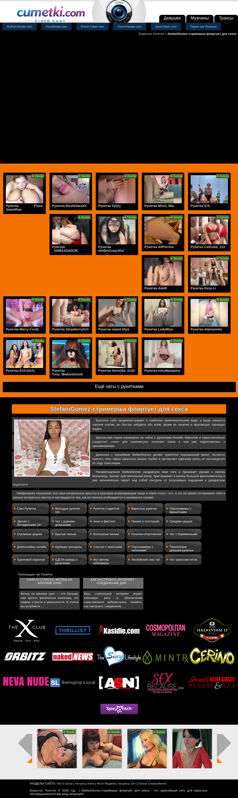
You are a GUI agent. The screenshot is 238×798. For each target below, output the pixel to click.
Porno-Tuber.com (92, 26)
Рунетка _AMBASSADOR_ (65, 248)
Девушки (172, 18)
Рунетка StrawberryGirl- (70, 329)
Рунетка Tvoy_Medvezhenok (67, 372)
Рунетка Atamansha (206, 329)
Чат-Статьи (65, 783)
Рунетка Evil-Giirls (20, 370)
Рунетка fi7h (200, 206)
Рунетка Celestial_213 (208, 247)
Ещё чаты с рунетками (119, 386)
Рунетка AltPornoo (159, 247)
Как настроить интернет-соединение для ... (113, 581)
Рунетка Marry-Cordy (22, 329)
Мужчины (200, 18)
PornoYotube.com (130, 26)
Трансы (226, 18)
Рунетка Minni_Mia (159, 206)
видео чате (165, 493)
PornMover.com (56, 26)
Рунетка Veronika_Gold (116, 370)
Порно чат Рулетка (203, 26)
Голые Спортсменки (152, 783)
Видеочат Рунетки (151, 34)
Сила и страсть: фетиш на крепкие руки (50, 581)
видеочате (20, 484)
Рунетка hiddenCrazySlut (111, 248)
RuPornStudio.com (19, 26)
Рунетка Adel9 (155, 288)
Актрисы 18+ (127, 783)
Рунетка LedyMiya (158, 329)
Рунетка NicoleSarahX (69, 206)
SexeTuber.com (166, 26)
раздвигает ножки (105, 441)
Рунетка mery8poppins (162, 370)
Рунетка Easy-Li (203, 288)
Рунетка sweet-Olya (113, 329)
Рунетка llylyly (109, 206)
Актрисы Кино (84, 783)
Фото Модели (106, 783)
